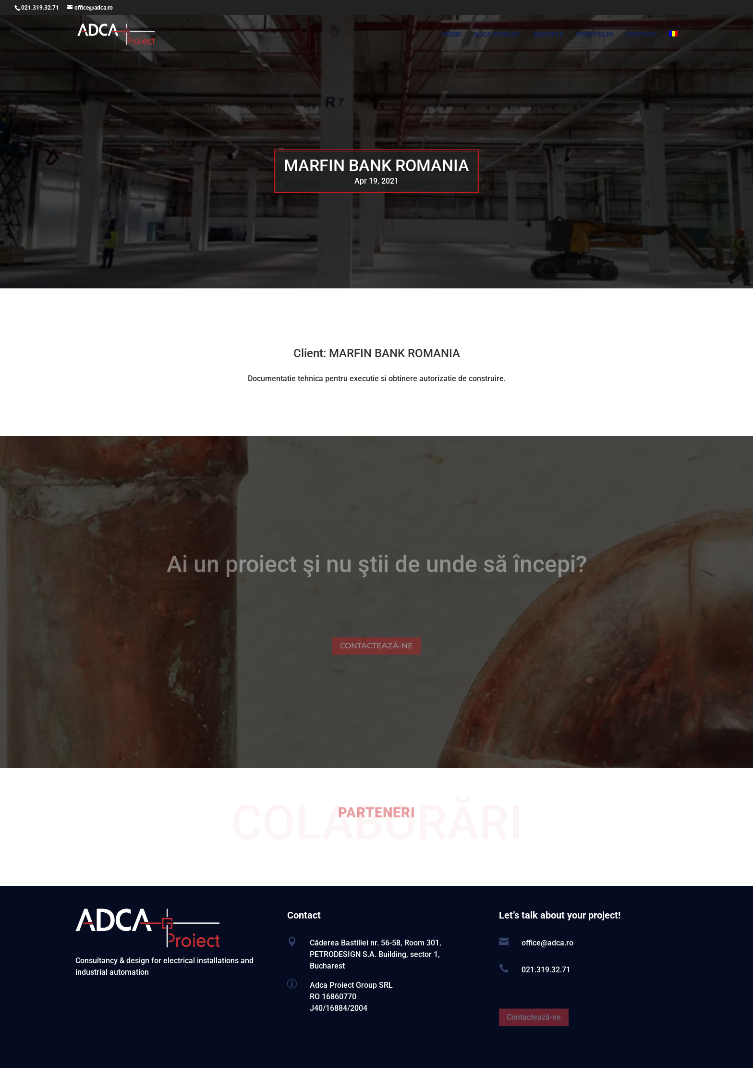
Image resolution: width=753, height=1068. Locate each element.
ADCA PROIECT (497, 34)
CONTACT (641, 34)
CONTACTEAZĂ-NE (376, 653)
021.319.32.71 (40, 7)
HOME (451, 34)
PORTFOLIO (594, 34)
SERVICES (548, 34)
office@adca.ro (547, 942)
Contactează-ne (534, 1025)
